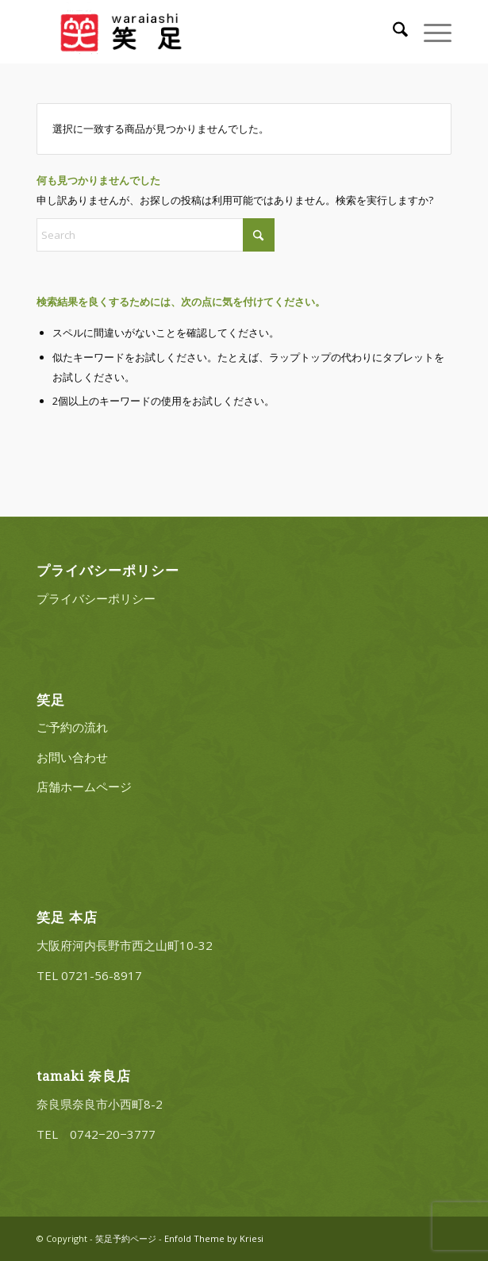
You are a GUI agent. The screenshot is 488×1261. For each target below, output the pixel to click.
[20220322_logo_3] (202, 31)
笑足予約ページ (125, 1238)
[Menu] (429, 31)
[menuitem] (392, 31)
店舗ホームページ (84, 786)
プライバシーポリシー (96, 598)
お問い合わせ (72, 757)
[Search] (392, 31)
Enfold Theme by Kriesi (213, 1238)
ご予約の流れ (72, 727)
